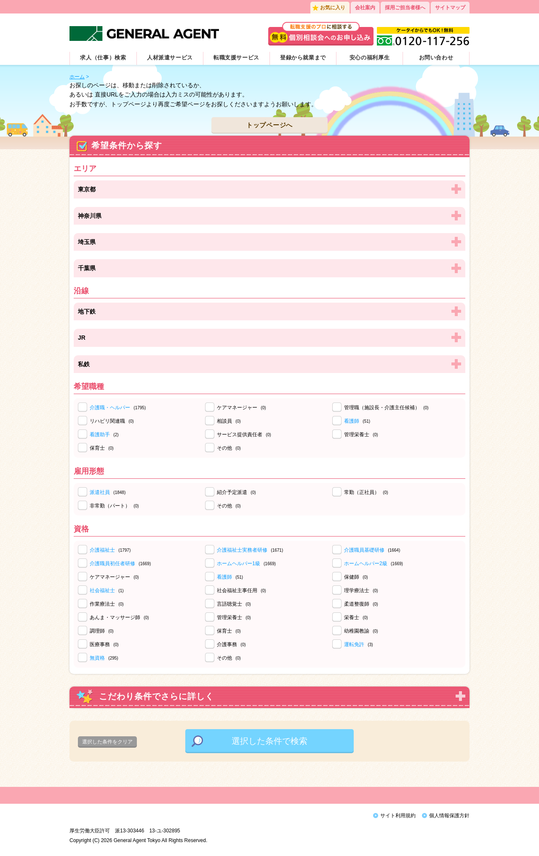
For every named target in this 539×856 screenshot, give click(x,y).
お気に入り (332, 8)
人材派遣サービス (170, 57)
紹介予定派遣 (236, 492)
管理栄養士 (361, 434)
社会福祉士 (102, 590)
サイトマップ (450, 8)
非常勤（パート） (114, 506)
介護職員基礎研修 (364, 550)
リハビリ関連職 (112, 421)
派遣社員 (100, 492)
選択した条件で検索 (269, 741)
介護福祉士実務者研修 (242, 550)
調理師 (102, 631)
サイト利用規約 (398, 815)
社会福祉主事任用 (241, 590)
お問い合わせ (436, 57)
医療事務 (104, 644)
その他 (229, 448)
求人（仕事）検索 (103, 57)
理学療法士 (361, 590)
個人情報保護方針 (449, 815)
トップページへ (269, 125)
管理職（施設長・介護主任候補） (386, 408)
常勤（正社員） (366, 492)
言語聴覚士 (234, 604)
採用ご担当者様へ (405, 8)
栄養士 (356, 617)
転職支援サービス (236, 57)
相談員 (229, 421)
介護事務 (231, 644)
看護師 (351, 421)
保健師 (356, 577)
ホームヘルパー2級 (365, 563)
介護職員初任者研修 (112, 563)
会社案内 (365, 8)
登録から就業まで (303, 57)
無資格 (97, 658)
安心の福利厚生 (370, 57)
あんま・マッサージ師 (119, 617)
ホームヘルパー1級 (238, 563)
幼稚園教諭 (361, 631)
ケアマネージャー (241, 408)
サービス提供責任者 (244, 434)
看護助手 (100, 434)
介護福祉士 (102, 550)
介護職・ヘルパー (110, 408)
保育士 (102, 448)
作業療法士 (107, 604)
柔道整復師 (361, 604)
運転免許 (354, 644)
